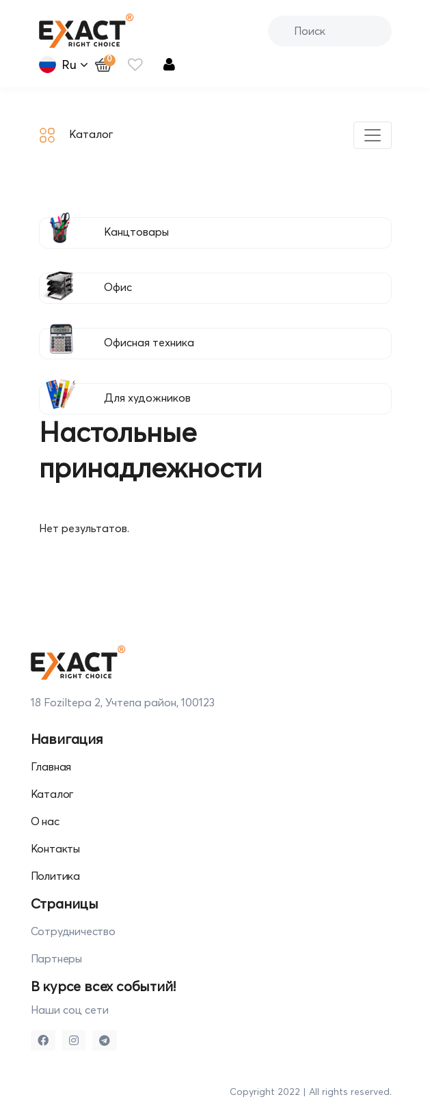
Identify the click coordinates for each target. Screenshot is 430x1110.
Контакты (55, 848)
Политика (55, 876)
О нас (45, 821)
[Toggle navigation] (372, 135)
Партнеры (56, 958)
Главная (51, 766)
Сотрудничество (73, 931)
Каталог (76, 135)
